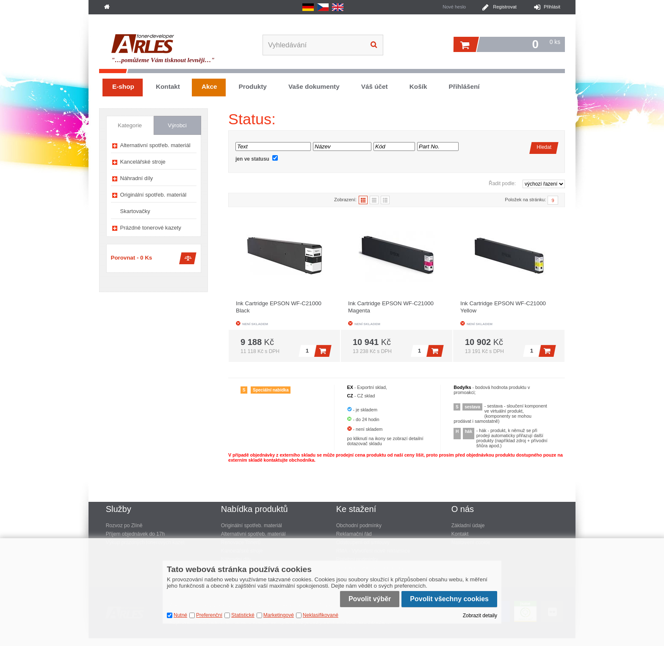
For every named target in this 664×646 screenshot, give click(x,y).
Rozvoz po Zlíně (124, 525)
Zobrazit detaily (480, 616)
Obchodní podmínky (359, 525)
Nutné (180, 615)
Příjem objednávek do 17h (135, 534)
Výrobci (177, 125)
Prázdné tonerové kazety (150, 227)
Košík (418, 86)
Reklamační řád (354, 534)
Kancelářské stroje (143, 162)
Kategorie (130, 125)
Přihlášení (463, 86)
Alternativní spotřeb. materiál (155, 145)
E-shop (123, 86)
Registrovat (505, 6)
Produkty (253, 86)
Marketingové (278, 615)
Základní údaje (468, 525)
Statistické (243, 615)
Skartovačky (135, 211)
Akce (209, 86)
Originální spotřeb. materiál (153, 195)
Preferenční (209, 615)
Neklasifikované (320, 615)
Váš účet (374, 86)
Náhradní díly (136, 178)
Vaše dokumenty (314, 86)
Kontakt (168, 86)
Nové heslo (454, 6)
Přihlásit (552, 6)
